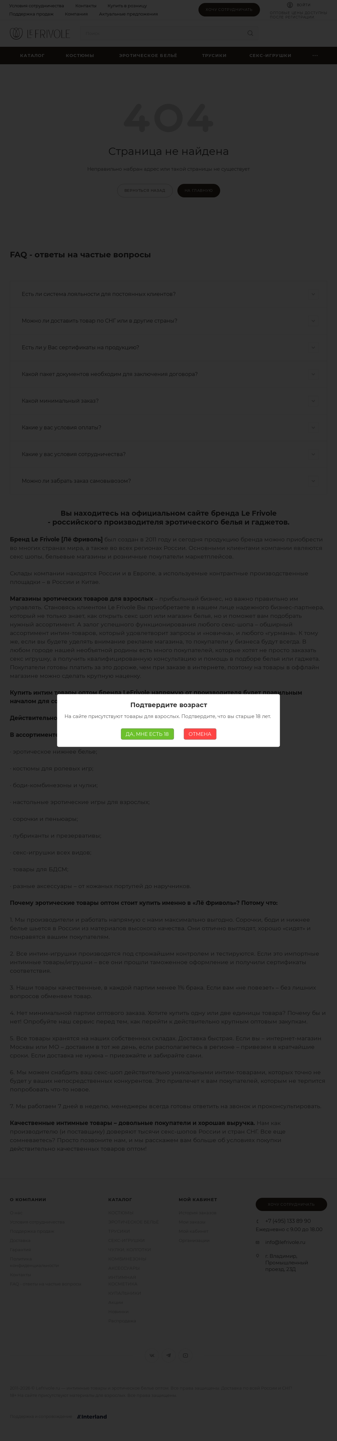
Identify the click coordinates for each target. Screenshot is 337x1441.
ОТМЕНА (200, 734)
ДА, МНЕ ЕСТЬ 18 (147, 734)
